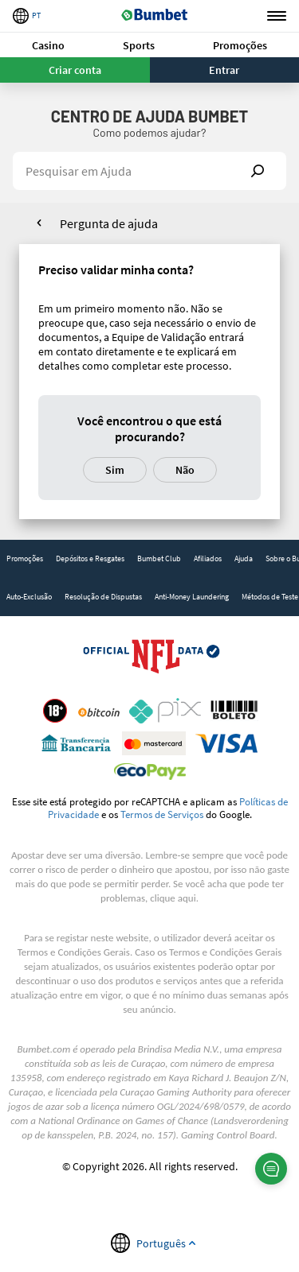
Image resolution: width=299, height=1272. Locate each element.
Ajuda (243, 558)
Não (185, 470)
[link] (24, 559)
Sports (139, 45)
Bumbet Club (159, 558)
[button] (48, 45)
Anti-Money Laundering (192, 596)
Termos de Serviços (161, 814)
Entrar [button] (224, 70)
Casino (48, 45)
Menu (276, 16)
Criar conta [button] (75, 70)
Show (257, 171)
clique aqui (172, 898)
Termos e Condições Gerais (74, 952)
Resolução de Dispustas (103, 596)
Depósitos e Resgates (90, 558)
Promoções (240, 45)
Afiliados (208, 558)
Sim (114, 470)
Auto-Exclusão (29, 596)
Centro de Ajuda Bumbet (149, 116)
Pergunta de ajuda (109, 223)
